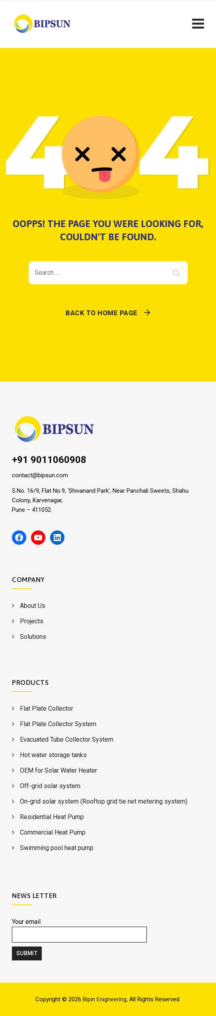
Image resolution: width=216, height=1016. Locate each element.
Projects (31, 621)
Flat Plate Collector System (58, 724)
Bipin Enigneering (104, 999)
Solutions (33, 636)
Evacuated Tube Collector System (66, 739)
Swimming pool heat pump (56, 848)
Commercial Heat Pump (53, 832)
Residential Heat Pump (52, 817)
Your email (79, 930)
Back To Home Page (102, 313)
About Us (32, 605)
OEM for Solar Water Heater (58, 770)
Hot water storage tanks (53, 755)
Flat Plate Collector (46, 708)
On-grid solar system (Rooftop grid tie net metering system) (103, 801)
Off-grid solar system (50, 786)
